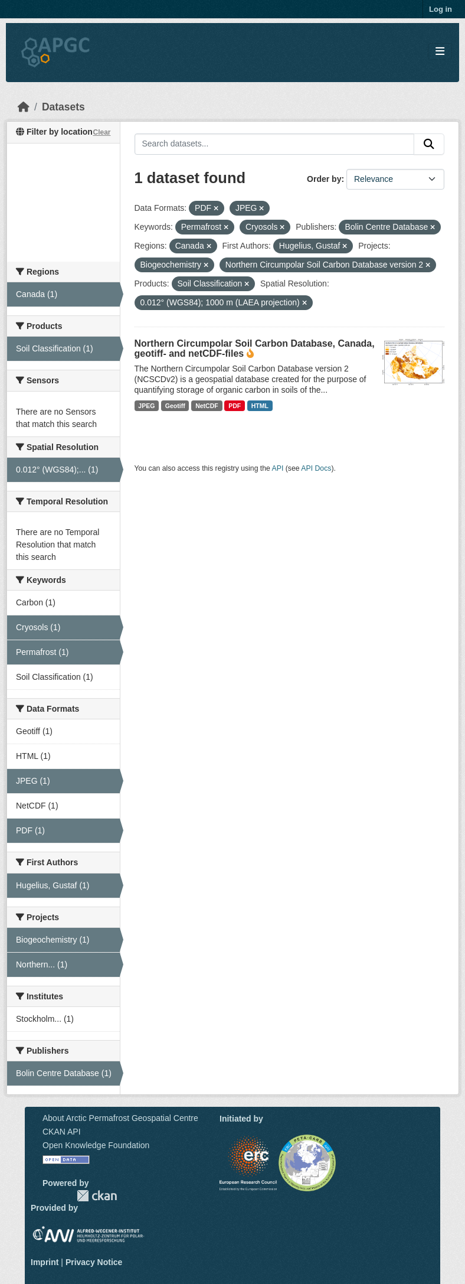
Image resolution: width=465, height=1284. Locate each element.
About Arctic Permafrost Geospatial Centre (120, 1118)
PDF (234, 405)
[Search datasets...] (275, 144)
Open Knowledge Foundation (95, 1145)
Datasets (63, 107)
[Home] (24, 107)
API (278, 468)
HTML (259, 405)
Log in (440, 9)
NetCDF (206, 405)
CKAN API (61, 1131)
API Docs (316, 468)
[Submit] (429, 144)
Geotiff (175, 405)
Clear (101, 132)
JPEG (146, 405)
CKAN (97, 1196)
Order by (324, 179)
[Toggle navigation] (440, 51)
